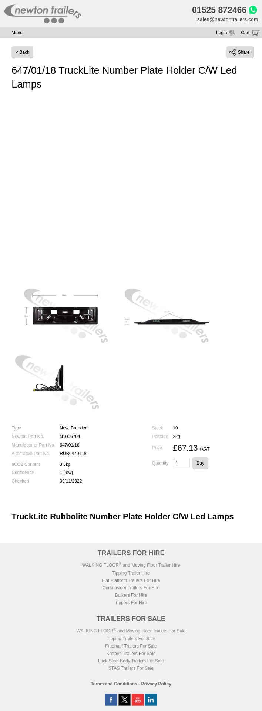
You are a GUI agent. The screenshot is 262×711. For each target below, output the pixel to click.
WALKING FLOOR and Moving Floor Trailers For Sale (131, 630)
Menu (17, 32)
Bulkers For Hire (131, 595)
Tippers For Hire (131, 602)
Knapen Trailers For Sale (131, 653)
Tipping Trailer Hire (131, 573)
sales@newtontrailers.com (227, 19)
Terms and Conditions (114, 684)
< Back (22, 52)
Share (239, 52)
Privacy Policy (156, 684)
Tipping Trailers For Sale (131, 638)
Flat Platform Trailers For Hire (131, 580)
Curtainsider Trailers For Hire (131, 587)
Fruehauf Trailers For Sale (131, 646)
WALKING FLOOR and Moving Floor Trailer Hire (131, 565)
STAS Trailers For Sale (131, 668)
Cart (245, 32)
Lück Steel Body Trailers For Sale (131, 661)
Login (221, 32)
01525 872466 (219, 10)
